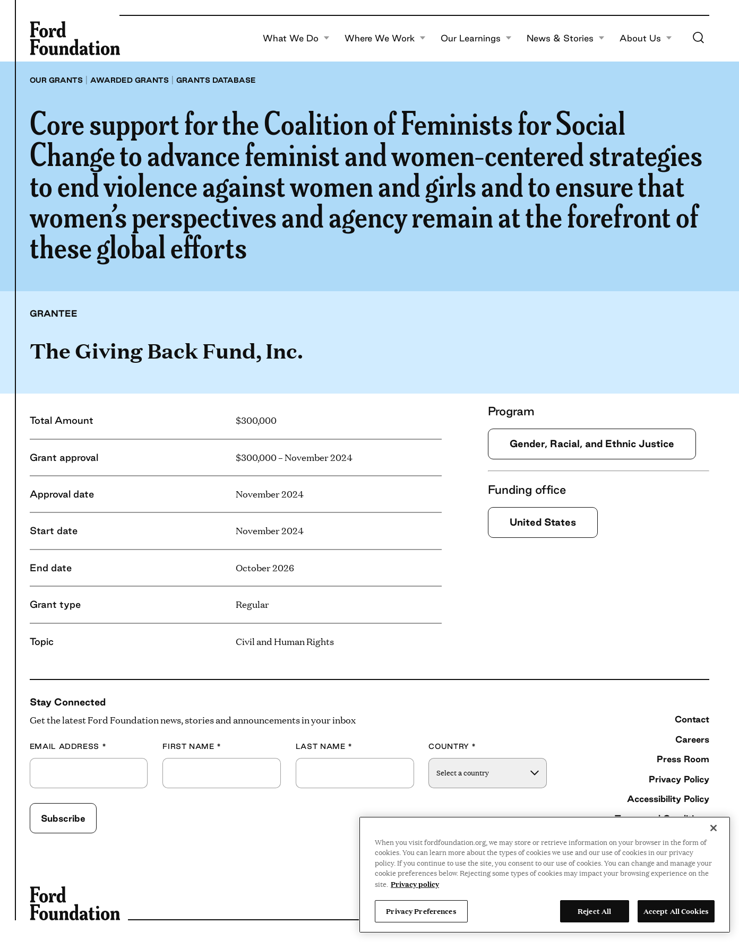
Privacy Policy (679, 779)
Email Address (68, 747)
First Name (191, 747)
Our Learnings (476, 38)
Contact (692, 719)
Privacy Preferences (421, 910)
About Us (646, 38)
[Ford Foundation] (75, 38)
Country (452, 747)
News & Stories (566, 38)
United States (543, 522)
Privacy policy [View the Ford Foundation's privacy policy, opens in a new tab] (415, 883)
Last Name (324, 747)
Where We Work (385, 38)
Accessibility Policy (668, 799)
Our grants (56, 80)
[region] (545, 874)
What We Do (296, 38)
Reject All (594, 910)
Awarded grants (129, 80)
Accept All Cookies (676, 910)
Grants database (216, 80)
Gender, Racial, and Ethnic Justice (592, 443)
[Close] (713, 828)
